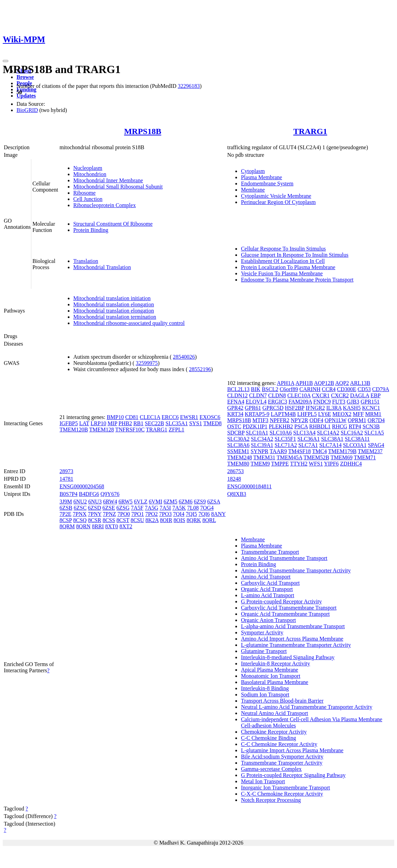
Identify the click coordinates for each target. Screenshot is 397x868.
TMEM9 (260, 464)
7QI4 (178, 514)
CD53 (364, 389)
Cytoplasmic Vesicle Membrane (276, 196)
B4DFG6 (89, 494)
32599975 (147, 363)
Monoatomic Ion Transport (270, 676)
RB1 (138, 423)
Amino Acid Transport (265, 577)
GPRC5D (272, 408)
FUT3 (338, 402)
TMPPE (280, 464)
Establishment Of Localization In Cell (283, 261)
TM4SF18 (299, 451)
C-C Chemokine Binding (268, 738)
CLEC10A (299, 395)
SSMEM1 (238, 451)
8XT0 (111, 526)
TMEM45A (289, 457)
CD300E (346, 389)
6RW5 (125, 501)
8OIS (179, 520)
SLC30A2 (238, 439)
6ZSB (66, 508)
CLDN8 (277, 395)
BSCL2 (270, 389)
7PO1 (137, 514)
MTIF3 (260, 420)
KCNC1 (371, 408)
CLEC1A (150, 417)
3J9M (66, 501)
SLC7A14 (330, 445)
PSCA (301, 426)
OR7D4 (376, 420)
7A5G (151, 508)
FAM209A (300, 402)
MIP (112, 423)
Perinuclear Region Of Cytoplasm (278, 202)
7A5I (165, 508)
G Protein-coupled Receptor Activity (281, 601)
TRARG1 (310, 131)
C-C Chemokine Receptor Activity (279, 744)
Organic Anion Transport (268, 620)
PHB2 (125, 423)
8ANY (218, 514)
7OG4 (207, 508)
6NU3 (94, 501)
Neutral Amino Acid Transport (274, 713)
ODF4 (316, 420)
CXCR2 (340, 395)
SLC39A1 (262, 445)
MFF (358, 414)
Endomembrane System (267, 183)
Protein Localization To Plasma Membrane (288, 267)
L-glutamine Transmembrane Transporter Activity (296, 645)
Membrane (253, 190)
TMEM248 (239, 457)
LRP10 (98, 423)
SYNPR (259, 451)
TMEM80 (238, 464)
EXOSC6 (210, 417)
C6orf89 (289, 389)
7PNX (80, 514)
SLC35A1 (176, 423)
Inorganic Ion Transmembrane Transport (285, 787)
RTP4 (354, 426)
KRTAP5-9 (257, 414)
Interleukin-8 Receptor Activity (275, 663)
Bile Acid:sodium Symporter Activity (282, 756)
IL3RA (333, 408)
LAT (84, 423)
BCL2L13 (238, 389)
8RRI (98, 526)
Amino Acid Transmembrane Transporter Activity (296, 570)
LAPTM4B (283, 414)
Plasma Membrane (261, 177)
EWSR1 (189, 417)
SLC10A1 (257, 433)
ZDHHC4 (351, 464)
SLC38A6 (238, 445)
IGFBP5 (69, 423)
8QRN (83, 526)
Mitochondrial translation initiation (112, 298)
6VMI (155, 501)
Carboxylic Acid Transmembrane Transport (288, 608)
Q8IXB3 (236, 494)
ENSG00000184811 (249, 486)
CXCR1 (321, 395)
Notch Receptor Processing (271, 800)
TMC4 (319, 451)
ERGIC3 (277, 402)
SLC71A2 (286, 445)
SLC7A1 (308, 445)
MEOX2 (341, 414)
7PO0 (123, 514)
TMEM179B (342, 451)
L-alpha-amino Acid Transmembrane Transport (293, 626)
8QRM (67, 526)
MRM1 (373, 414)
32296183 (189, 86)
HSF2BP (294, 408)
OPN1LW (335, 420)
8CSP (66, 520)
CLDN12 (237, 395)
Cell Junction (88, 199)
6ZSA (213, 501)
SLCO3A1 (354, 445)
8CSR (94, 520)
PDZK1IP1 (255, 426)
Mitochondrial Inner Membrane (108, 180)
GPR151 (370, 402)
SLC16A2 (352, 433)
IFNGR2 (315, 408)
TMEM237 (370, 451)
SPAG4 (376, 445)
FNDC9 (322, 402)
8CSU (137, 520)
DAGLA (359, 395)
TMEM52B (316, 457)
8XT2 (125, 526)
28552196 (200, 369)
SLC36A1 (309, 439)
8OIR (166, 520)
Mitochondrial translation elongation (113, 304)
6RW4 (110, 501)
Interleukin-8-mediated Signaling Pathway (287, 657)
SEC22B (154, 423)
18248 (234, 479)
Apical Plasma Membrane (269, 670)
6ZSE (109, 508)
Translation (85, 261)
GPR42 (235, 408)
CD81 (131, 417)
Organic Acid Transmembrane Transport (285, 614)
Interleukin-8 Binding (265, 688)
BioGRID (27, 110)
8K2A (152, 520)
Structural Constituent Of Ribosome (113, 224)
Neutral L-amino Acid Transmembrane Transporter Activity (306, 707)
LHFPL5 (307, 414)
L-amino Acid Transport (267, 595)
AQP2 (342, 383)
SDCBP (235, 433)
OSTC (234, 426)
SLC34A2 (262, 439)
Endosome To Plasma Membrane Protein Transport (297, 280)
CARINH (309, 389)
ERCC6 (170, 417)
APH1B (304, 383)
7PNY (94, 514)
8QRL (209, 520)
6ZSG (122, 508)
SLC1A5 (374, 433)
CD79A (380, 389)
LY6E (324, 414)
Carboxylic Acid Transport (270, 583)
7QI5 (191, 514)
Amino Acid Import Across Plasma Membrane (292, 639)
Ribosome (84, 193)
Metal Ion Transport (263, 781)
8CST (123, 520)
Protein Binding (90, 230)
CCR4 (329, 389)
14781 (66, 479)
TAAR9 (278, 451)
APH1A (285, 383)
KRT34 (235, 414)
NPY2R (299, 420)
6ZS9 (200, 501)
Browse (25, 77)
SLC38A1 (332, 439)
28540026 (184, 357)
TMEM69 (342, 457)
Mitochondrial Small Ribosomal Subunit (118, 187)
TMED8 (212, 423)
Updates (26, 96)
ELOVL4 (256, 402)
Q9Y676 (109, 494)
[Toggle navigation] (5, 61)
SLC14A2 (328, 433)
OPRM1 (357, 420)
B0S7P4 (68, 494)
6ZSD (94, 508)
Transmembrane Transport (270, 552)
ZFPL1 (176, 429)
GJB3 (353, 402)
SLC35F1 (285, 439)
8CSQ (80, 520)
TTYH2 (299, 464)
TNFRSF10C (129, 429)
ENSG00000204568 (82, 486)
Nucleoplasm (87, 168)
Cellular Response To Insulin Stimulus (283, 249)
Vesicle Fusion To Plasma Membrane (282, 273)
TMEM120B (74, 429)
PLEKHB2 (281, 426)
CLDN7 (258, 395)
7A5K (179, 508)
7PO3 (165, 514)
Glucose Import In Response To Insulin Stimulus (294, 255)
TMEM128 (101, 429)
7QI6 (204, 514)
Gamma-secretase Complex (271, 769)
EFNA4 (235, 402)
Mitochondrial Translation (102, 267)
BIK (255, 389)
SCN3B (371, 426)
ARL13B (360, 383)
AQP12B (324, 383)
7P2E (66, 514)
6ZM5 (171, 501)
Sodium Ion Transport (265, 694)
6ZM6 (186, 501)
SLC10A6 (280, 433)
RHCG (339, 426)
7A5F (137, 508)
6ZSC (80, 508)
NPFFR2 (279, 420)
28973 (66, 471)
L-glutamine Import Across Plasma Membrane (292, 750)
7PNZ (109, 514)
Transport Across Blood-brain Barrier (282, 701)
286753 (235, 471)
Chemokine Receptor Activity (274, 732)
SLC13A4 (304, 433)
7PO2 (151, 514)
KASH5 (352, 408)
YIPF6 (331, 464)
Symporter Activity (262, 632)
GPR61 (253, 408)
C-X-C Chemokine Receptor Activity (282, 794)
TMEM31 (264, 457)
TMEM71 (365, 457)
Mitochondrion (89, 174)
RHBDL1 (320, 426)
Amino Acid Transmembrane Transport (284, 558)
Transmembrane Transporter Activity (281, 763)
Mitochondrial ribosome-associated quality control (129, 323)
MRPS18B (142, 131)
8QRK (193, 520)
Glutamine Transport (264, 651)
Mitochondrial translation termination (114, 317)
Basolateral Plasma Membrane (274, 682)
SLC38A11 (357, 439)
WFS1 (316, 464)
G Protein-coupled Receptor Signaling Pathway (293, 775)
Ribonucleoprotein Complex (104, 205)
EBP (375, 395)
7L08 (193, 508)
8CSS (109, 520)
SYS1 (195, 423)
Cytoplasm (253, 171)
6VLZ (140, 501)
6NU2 (80, 501)
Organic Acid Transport (267, 589)
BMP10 (115, 417)
